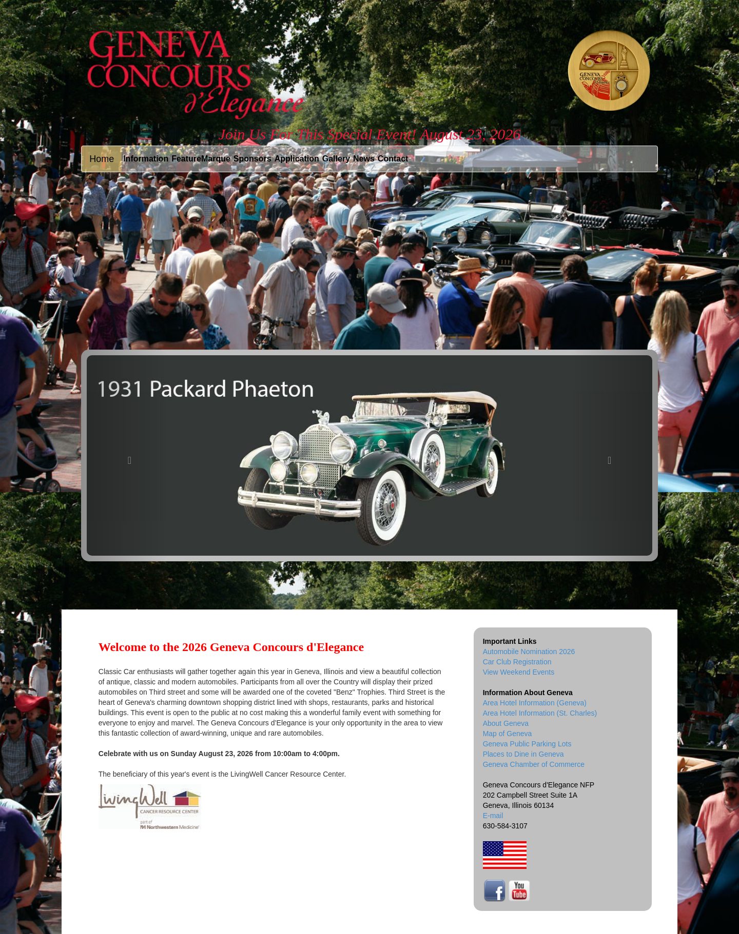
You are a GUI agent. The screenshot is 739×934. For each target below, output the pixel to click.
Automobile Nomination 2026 (529, 651)
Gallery (336, 158)
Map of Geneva (507, 733)
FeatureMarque (200, 158)
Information (145, 158)
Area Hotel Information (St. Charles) (540, 713)
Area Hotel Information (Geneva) (535, 703)
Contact (393, 158)
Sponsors (252, 158)
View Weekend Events (519, 672)
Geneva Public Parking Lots (527, 744)
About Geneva (506, 723)
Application (297, 158)
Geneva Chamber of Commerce (534, 764)
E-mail (493, 815)
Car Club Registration (517, 662)
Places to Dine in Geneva (523, 754)
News (364, 158)
